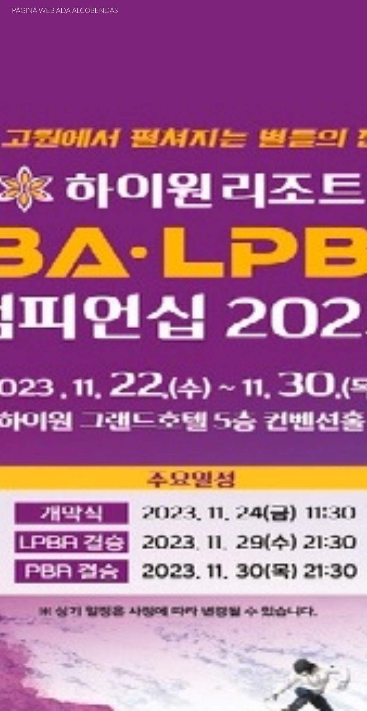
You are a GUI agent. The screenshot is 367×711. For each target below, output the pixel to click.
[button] (183, 698)
